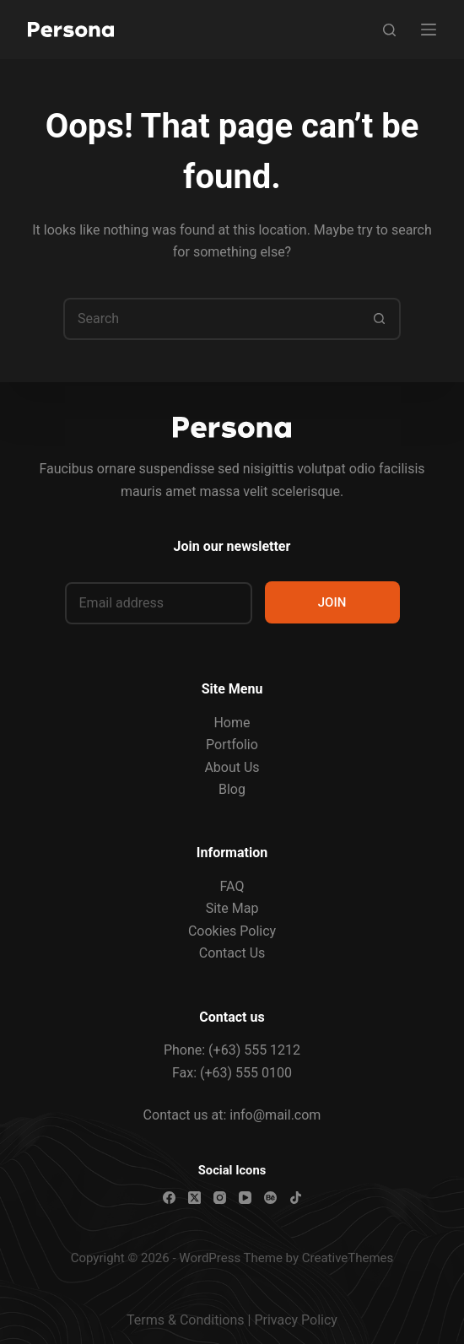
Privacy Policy (295, 1320)
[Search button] (380, 319)
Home (231, 723)
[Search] (389, 30)
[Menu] (428, 29)
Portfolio (232, 745)
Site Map (232, 908)
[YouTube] (245, 1197)
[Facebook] (169, 1197)
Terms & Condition (182, 1320)
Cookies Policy (232, 931)
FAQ (232, 886)
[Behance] (270, 1197)
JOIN (332, 602)
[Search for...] (211, 319)
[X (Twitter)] (194, 1197)
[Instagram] (219, 1197)
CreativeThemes (348, 1258)
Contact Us (232, 953)
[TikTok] (295, 1197)
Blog (232, 789)
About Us (231, 767)
